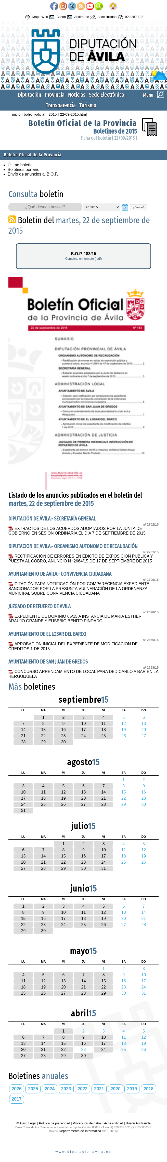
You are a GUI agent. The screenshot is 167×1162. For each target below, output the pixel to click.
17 (83, 729)
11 (103, 723)
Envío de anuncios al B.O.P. (33, 174)
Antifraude (77, 17)
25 (103, 736)
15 (43, 729)
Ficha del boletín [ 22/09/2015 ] (109, 138)
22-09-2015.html (73, 114)
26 (63, 804)
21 (23, 736)
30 (63, 742)
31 (23, 810)
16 (63, 729)
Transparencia (61, 105)
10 (83, 723)
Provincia (55, 94)
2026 (17, 1088)
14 (23, 729)
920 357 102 (130, 17)
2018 (148, 1088)
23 (63, 736)
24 (83, 736)
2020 (116, 1088)
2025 (33, 1088)
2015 (52, 114)
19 (63, 798)
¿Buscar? (139, 207)
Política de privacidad (54, 1123)
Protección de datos (87, 1123)
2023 (66, 1088)
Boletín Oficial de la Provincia (83, 123)
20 (83, 798)
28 (23, 742)
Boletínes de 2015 (115, 131)
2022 (82, 1088)
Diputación (29, 94)
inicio (16, 114)
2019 (132, 1088)
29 (43, 742)
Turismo (87, 105)
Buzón (57, 17)
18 (103, 729)
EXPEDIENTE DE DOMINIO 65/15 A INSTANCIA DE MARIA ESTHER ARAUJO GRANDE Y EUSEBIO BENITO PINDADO (75, 618)
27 (83, 804)
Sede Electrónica (106, 94)
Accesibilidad (103, 17)
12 (63, 792)
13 (83, 792)
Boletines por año (24, 169)
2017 (17, 1099)
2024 (50, 1088)
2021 (99, 1088)
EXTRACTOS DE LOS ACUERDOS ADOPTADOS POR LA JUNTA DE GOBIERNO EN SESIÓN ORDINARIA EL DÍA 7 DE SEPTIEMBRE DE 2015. (77, 531)
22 (43, 736)
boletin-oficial (34, 114)
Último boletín (20, 165)
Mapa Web (36, 17)
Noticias (76, 94)
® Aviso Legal (26, 1123)
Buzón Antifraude (138, 1123)
